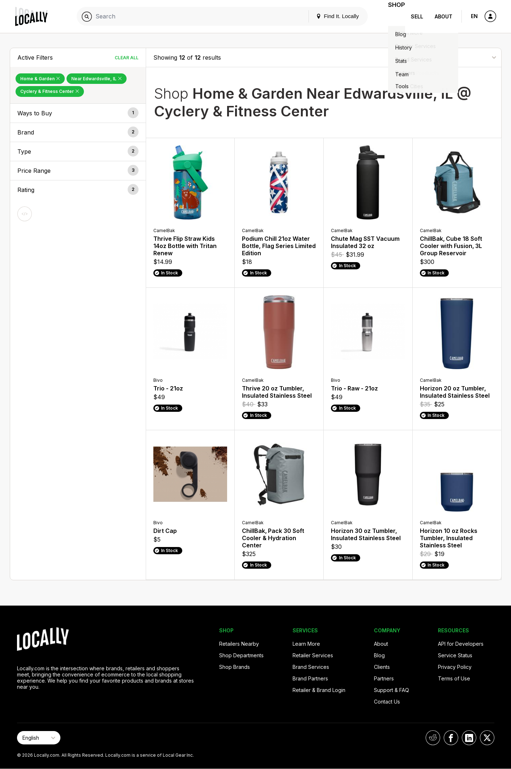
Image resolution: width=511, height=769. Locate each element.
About (443, 16)
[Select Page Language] (38, 737)
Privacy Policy (455, 667)
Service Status (455, 655)
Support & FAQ (391, 690)
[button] (78, 113)
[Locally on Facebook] (451, 737)
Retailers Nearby (239, 644)
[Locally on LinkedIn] (469, 737)
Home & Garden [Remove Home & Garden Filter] (40, 78)
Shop (392, 16)
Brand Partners (310, 678)
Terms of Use (454, 678)
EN (474, 16)
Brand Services (311, 667)
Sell (417, 16)
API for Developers (461, 644)
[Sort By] (457, 57)
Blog (379, 655)
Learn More (306, 644)
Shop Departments (241, 655)
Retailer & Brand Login (319, 690)
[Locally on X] (487, 737)
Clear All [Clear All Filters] (127, 57)
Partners (384, 678)
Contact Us (387, 701)
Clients (382, 667)
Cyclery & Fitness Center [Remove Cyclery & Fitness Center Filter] (49, 91)
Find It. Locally (328, 16)
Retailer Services (313, 655)
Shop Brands (234, 667)
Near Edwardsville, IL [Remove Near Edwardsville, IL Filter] (96, 78)
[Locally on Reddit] (433, 737)
